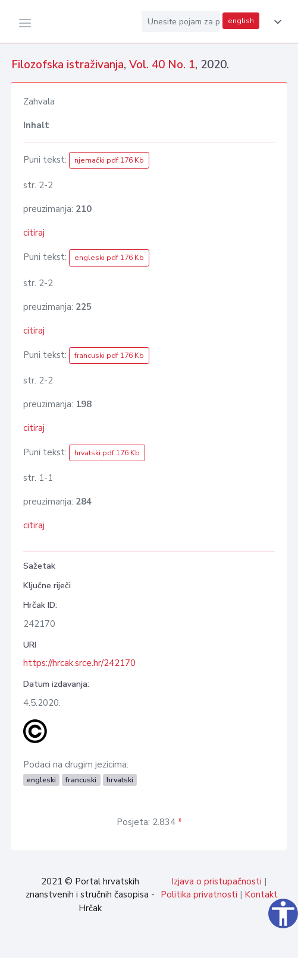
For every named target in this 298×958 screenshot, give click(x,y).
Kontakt (261, 894)
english (241, 21)
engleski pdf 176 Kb (109, 257)
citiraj (34, 233)
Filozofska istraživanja (67, 64)
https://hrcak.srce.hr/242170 (79, 663)
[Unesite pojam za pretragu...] (181, 21)
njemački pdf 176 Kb (109, 160)
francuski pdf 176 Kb (109, 355)
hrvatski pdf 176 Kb (107, 453)
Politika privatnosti (199, 894)
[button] (275, 22)
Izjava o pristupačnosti (216, 881)
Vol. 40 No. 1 (162, 64)
